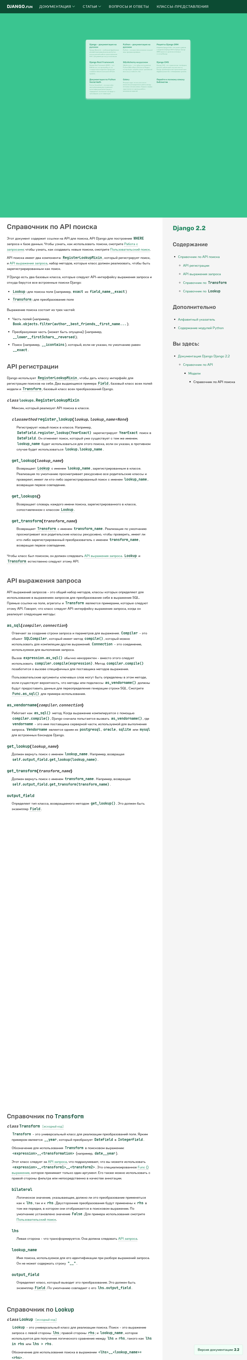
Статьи (92, 6)
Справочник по (205, 282)
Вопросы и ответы (129, 6)
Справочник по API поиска (199, 257)
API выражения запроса (202, 274)
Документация (57, 6)
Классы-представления (183, 6)
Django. (20, 6)
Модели (194, 373)
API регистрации (196, 265)
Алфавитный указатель (196, 319)
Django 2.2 (189, 228)
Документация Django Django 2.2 (204, 356)
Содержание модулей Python (201, 328)
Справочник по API (198, 364)
